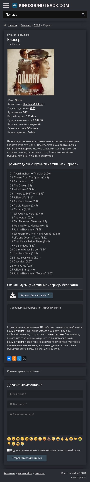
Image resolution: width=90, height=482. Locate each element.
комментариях (16, 330)
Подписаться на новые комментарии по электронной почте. (44, 450)
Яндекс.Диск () (35, 295)
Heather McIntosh (33, 104)
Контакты (9, 473)
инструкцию (56, 334)
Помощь (40, 473)
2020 (32, 108)
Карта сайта (25, 473)
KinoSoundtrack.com (40, 5)
